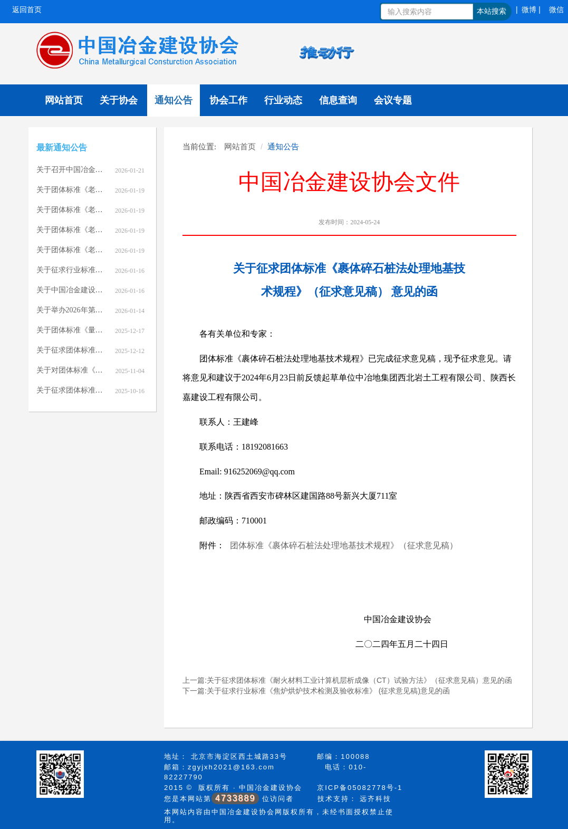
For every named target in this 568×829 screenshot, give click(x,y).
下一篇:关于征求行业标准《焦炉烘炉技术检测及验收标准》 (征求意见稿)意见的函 (316, 691)
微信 (556, 9)
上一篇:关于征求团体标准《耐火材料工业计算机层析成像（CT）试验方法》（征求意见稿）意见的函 (347, 680)
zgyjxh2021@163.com (231, 767)
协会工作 (228, 100)
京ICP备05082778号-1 (359, 788)
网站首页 (64, 100)
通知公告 (173, 100)
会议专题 (393, 100)
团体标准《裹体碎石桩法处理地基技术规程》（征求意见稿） (344, 545)
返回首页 (27, 9)
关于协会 (119, 100)
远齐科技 (375, 799)
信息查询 (338, 100)
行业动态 (283, 100)
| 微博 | (528, 9)
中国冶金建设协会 (270, 788)
